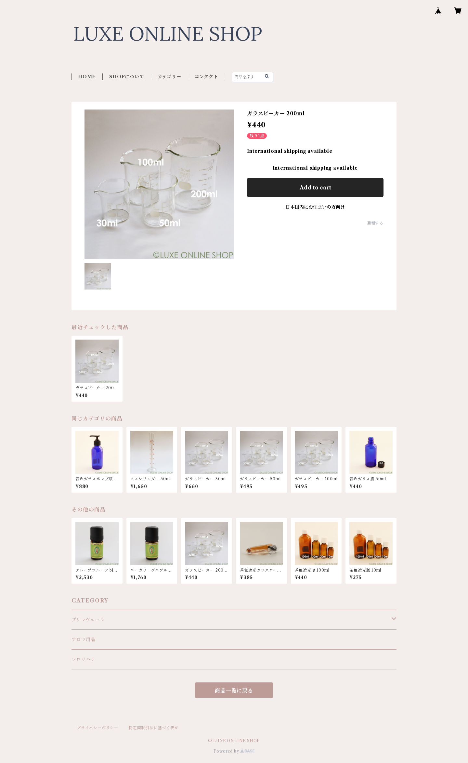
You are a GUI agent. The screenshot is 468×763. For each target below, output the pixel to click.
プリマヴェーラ (88, 620)
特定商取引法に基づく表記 (154, 727)
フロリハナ (84, 659)
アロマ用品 (84, 639)
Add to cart (315, 187)
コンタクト (206, 77)
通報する (375, 223)
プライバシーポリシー (97, 727)
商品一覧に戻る (234, 690)
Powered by (234, 751)
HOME (87, 77)
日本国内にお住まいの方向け (315, 207)
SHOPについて (126, 77)
